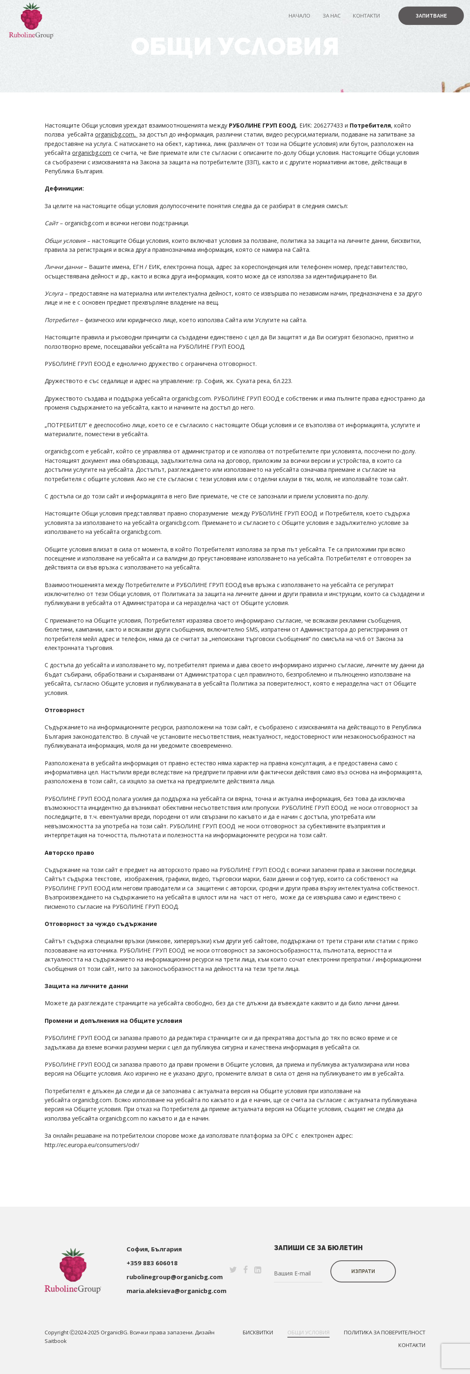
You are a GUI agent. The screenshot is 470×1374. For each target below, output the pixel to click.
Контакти (366, 15)
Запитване (431, 16)
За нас (332, 15)
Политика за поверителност (384, 1332)
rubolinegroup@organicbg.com (175, 1277)
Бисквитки (258, 1332)
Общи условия (308, 1332)
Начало (299, 15)
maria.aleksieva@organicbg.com (176, 1291)
